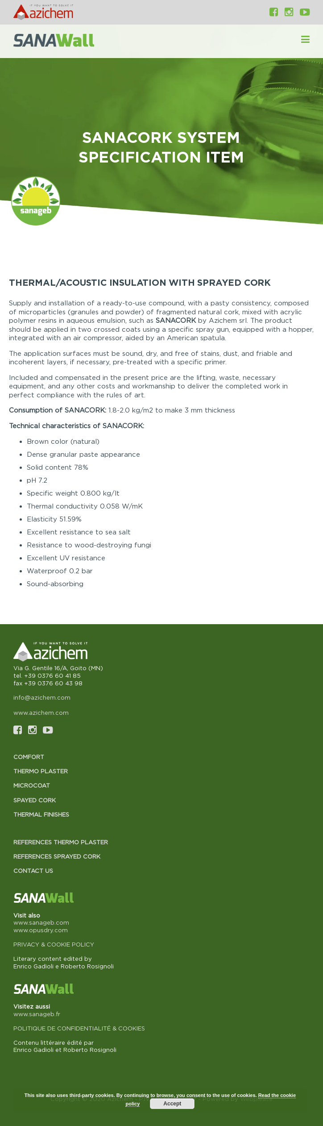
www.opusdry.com (40, 930)
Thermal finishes (41, 814)
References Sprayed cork (56, 856)
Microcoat (31, 785)
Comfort (28, 757)
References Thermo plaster (60, 842)
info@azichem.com (41, 697)
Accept (172, 1104)
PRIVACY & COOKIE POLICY (53, 944)
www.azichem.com (41, 712)
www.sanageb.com (41, 922)
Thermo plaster (40, 771)
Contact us (33, 870)
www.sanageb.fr (36, 1014)
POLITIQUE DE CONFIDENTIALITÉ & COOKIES (79, 1028)
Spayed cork (34, 800)
